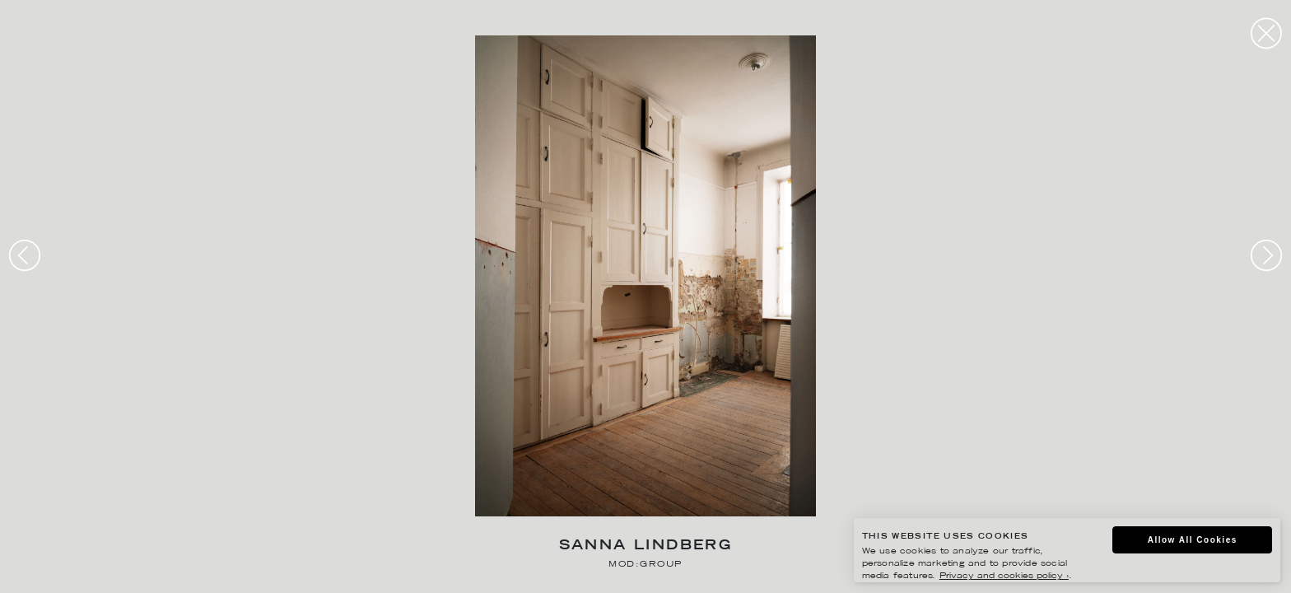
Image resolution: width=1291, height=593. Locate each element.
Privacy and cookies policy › (1004, 576)
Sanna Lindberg (646, 546)
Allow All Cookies (1192, 539)
